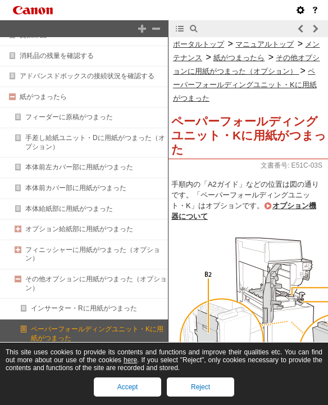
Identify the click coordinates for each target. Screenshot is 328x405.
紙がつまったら (43, 97)
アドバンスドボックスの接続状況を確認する (87, 76)
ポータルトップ (198, 44)
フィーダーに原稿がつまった (69, 117)
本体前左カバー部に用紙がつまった (79, 167)
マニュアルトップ (264, 44)
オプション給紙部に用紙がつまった (79, 229)
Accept (127, 387)
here (130, 360)
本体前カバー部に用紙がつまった (75, 188)
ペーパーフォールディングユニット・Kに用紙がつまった (245, 84)
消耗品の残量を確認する (57, 56)
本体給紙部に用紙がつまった (69, 209)
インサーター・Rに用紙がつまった (84, 308)
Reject (200, 387)
